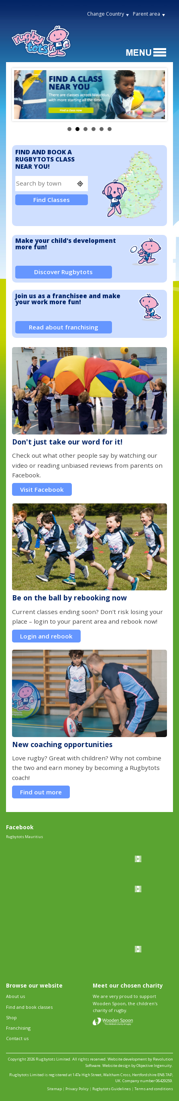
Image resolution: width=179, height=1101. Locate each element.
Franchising (18, 1028)
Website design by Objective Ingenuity (137, 1065)
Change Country (105, 13)
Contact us (17, 1038)
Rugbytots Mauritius (24, 836)
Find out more (41, 792)
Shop (11, 1017)
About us (15, 996)
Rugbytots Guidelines (111, 1088)
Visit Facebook (42, 489)
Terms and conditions (153, 1088)
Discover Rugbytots (63, 272)
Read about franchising (63, 327)
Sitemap (54, 1088)
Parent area (146, 13)
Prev (24, 94)
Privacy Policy (77, 1088)
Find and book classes (29, 1007)
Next (154, 94)
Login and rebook (46, 636)
